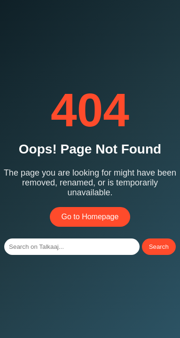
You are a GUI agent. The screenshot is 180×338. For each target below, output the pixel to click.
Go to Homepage (90, 217)
